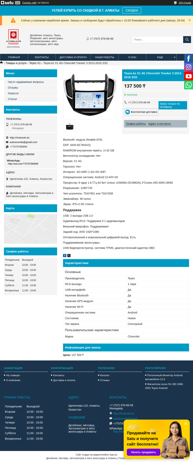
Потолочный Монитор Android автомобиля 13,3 (164, 377)
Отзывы (13, 87)
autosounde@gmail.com (23, 142)
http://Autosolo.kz (20, 137)
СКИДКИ (131, 10)
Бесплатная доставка (144, 111)
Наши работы (104, 57)
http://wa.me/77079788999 (23, 163)
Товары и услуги (16, 63)
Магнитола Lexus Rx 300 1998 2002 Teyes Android (164, 386)
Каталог (104, 375)
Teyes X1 (35, 63)
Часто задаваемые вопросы (26, 81)
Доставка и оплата (73, 57)
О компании (13, 380)
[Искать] (187, 39)
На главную (13, 375)
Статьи (12, 99)
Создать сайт (29, 2)
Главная (14, 57)
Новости (13, 93)
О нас (132, 57)
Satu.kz (113, 454)
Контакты (42, 57)
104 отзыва (185, 2)
